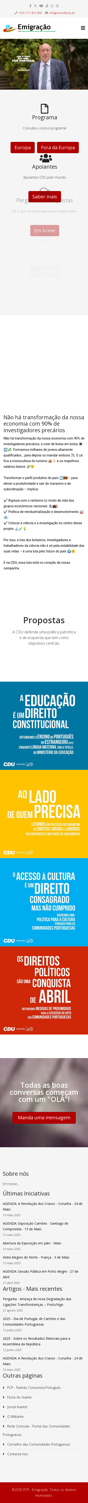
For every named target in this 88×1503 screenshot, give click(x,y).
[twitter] (35, 6)
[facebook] (30, 6)
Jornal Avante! (16, 1407)
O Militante (15, 1416)
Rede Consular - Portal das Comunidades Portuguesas (36, 1430)
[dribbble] (47, 6)
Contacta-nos (17, 1454)
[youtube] (41, 6)
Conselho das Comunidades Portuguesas (38, 1444)
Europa (23, 147)
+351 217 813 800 (30, 13)
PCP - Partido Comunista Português (33, 1387)
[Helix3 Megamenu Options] (83, 28)
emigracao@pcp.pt (62, 13)
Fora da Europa (58, 147)
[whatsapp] (52, 6)
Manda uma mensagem (44, 1117)
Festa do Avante (19, 1397)
